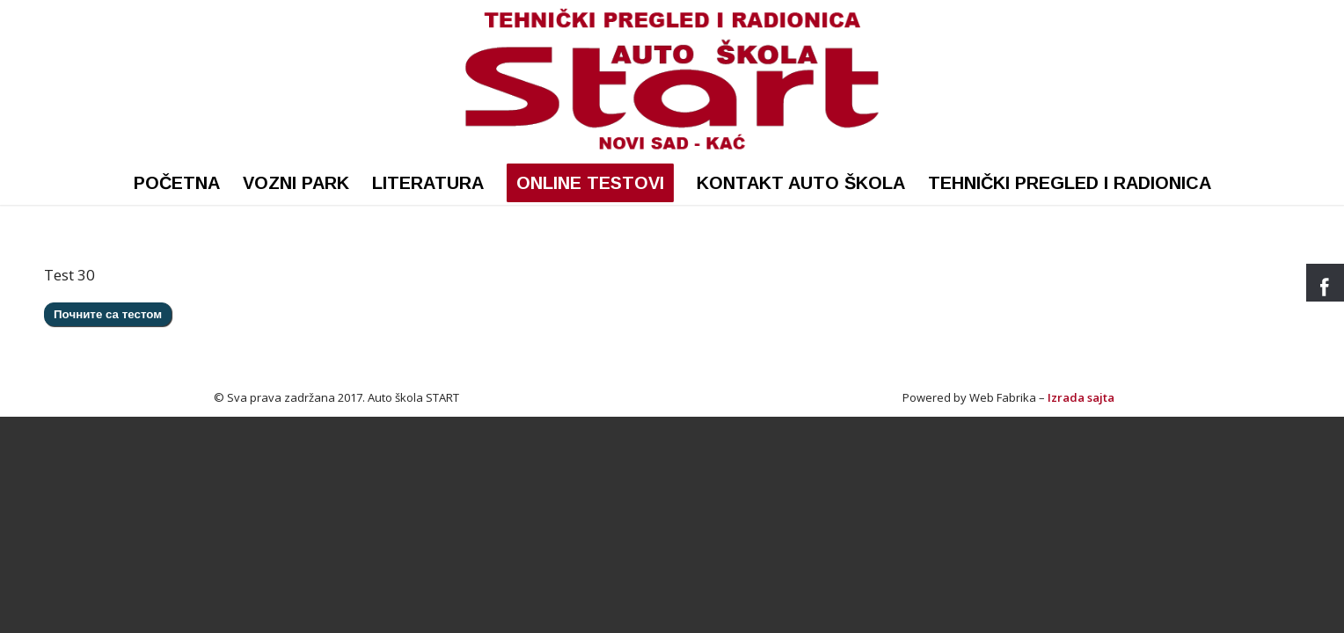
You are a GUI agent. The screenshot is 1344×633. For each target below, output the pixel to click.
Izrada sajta (1081, 397)
